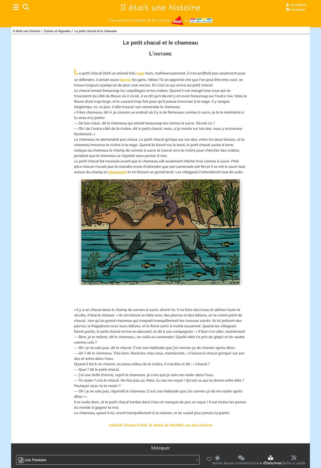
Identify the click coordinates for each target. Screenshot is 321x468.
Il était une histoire (160, 7)
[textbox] (33, 460)
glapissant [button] (118, 172)
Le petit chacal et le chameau (95, 31)
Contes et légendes (57, 31)
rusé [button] (140, 73)
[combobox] (107, 460)
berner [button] (125, 79)
